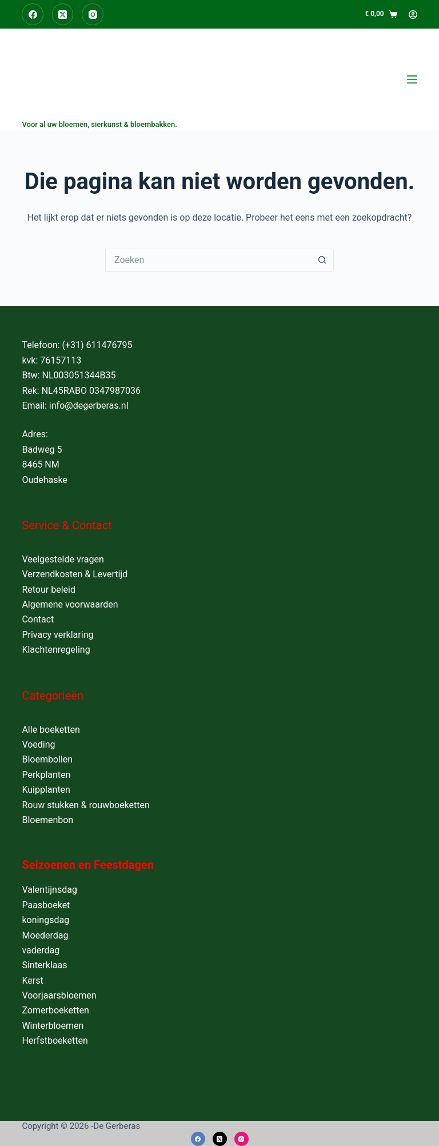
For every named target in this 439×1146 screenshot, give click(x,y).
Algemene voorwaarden (70, 604)
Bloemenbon (47, 819)
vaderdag (40, 950)
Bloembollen (47, 759)
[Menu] (412, 79)
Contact (38, 619)
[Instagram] (92, 14)
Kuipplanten (46, 789)
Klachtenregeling (56, 649)
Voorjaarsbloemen (59, 995)
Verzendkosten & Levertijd (74, 574)
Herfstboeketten (54, 1040)
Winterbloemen (52, 1025)
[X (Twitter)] (63, 14)
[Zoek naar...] (208, 260)
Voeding (38, 744)
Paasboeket (46, 905)
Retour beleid (48, 589)
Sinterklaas (44, 965)
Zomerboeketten (55, 1010)
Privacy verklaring (57, 634)
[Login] (413, 14)
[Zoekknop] (322, 260)
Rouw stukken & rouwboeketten (85, 805)
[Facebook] (32, 14)
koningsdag (45, 920)
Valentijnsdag (49, 889)
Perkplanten (46, 774)
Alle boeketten (51, 729)
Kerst (32, 980)
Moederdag (45, 935)
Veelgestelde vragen (62, 559)
